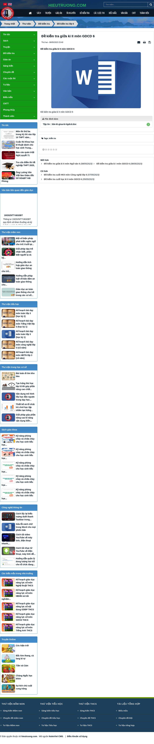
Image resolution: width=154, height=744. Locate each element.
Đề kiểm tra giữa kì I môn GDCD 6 (113, 163)
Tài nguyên (70, 13)
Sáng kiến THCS (87, 710)
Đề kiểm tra (84, 13)
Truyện (48, 13)
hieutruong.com (29, 736)
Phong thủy (9, 110)
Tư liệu (6, 84)
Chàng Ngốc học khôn (24, 677)
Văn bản (124, 13)
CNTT (134, 13)
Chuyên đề (8, 72)
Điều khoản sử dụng (77, 736)
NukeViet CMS (56, 736)
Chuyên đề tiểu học (50, 718)
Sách (39, 13)
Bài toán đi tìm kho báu (25, 374)
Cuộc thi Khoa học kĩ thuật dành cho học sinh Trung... (25, 145)
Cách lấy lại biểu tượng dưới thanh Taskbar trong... (24, 516)
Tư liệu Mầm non (11, 725)
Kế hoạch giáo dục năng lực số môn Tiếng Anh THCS (25, 627)
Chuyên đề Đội (126, 718)
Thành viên (144, 13)
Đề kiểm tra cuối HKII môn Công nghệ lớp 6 (65, 175)
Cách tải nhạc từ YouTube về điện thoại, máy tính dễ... (25, 551)
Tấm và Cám (22, 665)
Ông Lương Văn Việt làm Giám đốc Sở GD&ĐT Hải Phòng (18, 177)
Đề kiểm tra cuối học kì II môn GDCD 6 (63, 179)
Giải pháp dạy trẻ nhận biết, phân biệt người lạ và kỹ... (17, 253)
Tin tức (6, 34)
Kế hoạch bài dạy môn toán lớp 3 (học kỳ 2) (24, 313)
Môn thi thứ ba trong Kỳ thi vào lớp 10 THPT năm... (26, 134)
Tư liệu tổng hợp (127, 725)
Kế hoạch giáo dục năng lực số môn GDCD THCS (25, 617)
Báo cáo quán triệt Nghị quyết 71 (25, 153)
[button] (148, 124)
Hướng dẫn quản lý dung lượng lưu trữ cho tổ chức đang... (25, 561)
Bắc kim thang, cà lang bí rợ (25, 657)
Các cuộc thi (99, 13)
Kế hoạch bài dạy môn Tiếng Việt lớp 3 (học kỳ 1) (25, 324)
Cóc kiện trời (22, 645)
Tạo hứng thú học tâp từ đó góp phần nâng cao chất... (25, 386)
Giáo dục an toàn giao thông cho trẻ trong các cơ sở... (25, 292)
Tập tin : (59, 124)
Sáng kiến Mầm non (12, 710)
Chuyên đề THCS (88, 718)
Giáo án (58, 13)
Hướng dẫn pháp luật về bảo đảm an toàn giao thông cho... (18, 280)
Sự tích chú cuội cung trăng (24, 687)
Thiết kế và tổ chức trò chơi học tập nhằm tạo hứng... (25, 407)
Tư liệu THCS (86, 725)
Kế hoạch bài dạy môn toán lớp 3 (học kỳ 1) (24, 334)
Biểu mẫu (113, 13)
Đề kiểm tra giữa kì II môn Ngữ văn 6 (62, 163)
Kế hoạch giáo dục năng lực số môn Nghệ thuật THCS (25, 582)
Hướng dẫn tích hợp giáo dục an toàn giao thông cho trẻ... (17, 266)
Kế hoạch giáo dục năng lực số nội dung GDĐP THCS (25, 606)
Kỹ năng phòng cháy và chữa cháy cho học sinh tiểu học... (18, 440)
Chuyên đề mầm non (13, 718)
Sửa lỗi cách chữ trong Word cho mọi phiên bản (26, 527)
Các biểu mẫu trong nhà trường (17, 573)
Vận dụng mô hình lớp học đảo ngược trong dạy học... (25, 397)
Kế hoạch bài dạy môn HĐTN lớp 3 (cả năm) (24, 355)
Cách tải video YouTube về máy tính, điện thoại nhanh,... (17, 539)
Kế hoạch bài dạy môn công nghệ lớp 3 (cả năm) (25, 345)
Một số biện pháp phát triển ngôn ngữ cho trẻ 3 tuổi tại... (26, 241)
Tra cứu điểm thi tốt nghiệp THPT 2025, (25, 164)
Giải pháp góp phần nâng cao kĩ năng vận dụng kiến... (25, 418)
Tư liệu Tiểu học (49, 725)
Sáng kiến (8, 66)
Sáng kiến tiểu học (50, 710)
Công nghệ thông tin (12, 507)
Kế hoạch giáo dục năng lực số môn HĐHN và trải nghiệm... (18, 594)
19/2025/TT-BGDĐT (13, 222)
